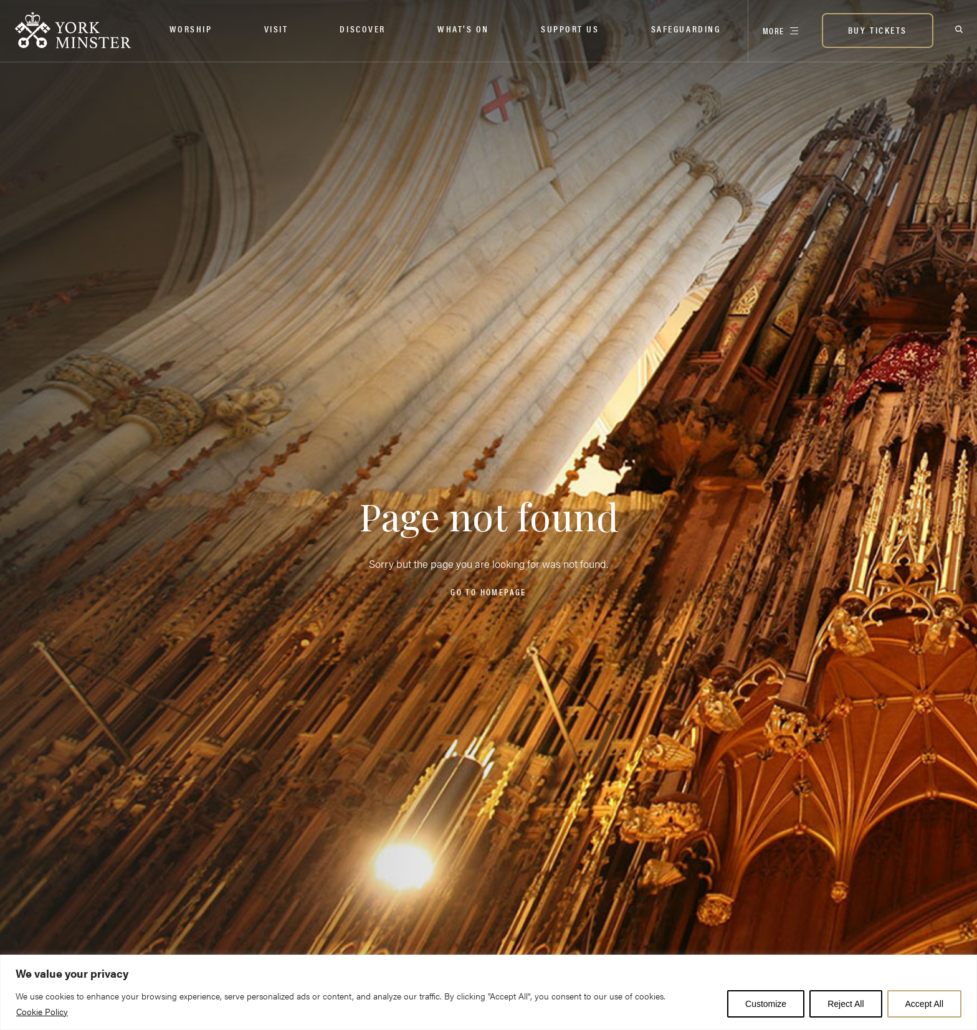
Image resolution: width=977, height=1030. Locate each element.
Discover (362, 28)
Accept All (924, 1004)
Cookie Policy (42, 1011)
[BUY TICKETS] (877, 31)
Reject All (845, 1004)
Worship (190, 28)
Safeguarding (686, 28)
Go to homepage (488, 591)
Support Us (570, 28)
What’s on (463, 28)
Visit (276, 28)
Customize (765, 1004)
